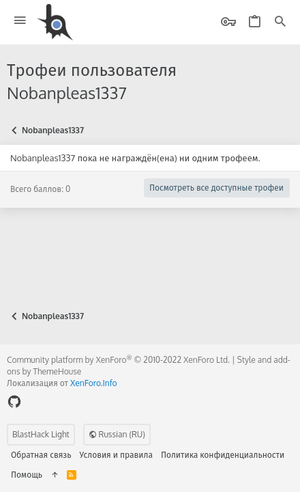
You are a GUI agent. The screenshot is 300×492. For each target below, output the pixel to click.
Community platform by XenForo (118, 360)
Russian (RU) (117, 434)
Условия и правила (116, 455)
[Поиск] (280, 22)
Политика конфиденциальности (222, 455)
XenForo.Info (93, 383)
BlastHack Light (41, 434)
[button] (20, 21)
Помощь (26, 474)
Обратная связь (41, 455)
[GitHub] (14, 401)
